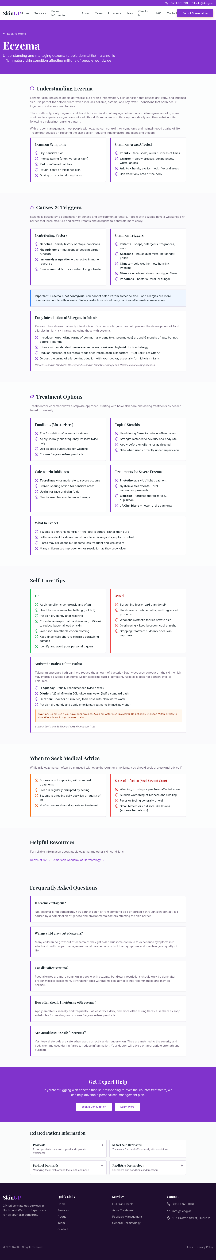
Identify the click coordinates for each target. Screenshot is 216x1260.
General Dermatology (126, 1223)
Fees (129, 13)
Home (25, 13)
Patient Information (58, 13)
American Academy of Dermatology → (79, 860)
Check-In (143, 13)
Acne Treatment (123, 1210)
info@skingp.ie (202, 3)
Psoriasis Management (127, 1216)
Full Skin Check (122, 1204)
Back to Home (14, 33)
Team (99, 13)
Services (40, 13)
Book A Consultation (195, 13)
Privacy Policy (205, 1247)
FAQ (158, 13)
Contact (172, 13)
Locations (114, 13)
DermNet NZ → (40, 860)
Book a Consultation (94, 1106)
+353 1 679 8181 (176, 3)
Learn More (127, 1106)
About (86, 13)
